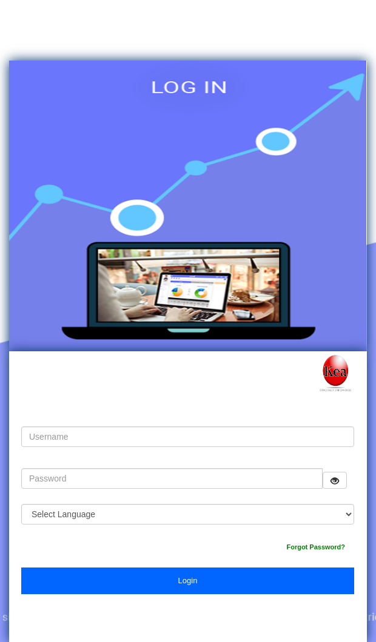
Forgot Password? (315, 547)
